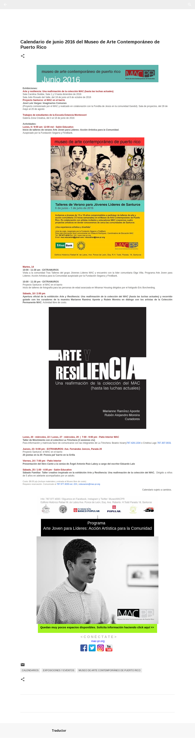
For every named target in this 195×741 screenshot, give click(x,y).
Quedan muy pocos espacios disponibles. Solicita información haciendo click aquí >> (97, 627)
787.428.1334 (134, 443)
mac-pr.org (98, 641)
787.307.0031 (164, 443)
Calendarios (30, 670)
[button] (22, 56)
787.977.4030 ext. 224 (67, 484)
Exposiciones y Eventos (58, 670)
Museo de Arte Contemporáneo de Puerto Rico (110, 670)
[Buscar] (16, 4)
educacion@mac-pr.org (89, 484)
